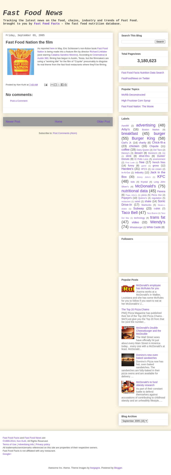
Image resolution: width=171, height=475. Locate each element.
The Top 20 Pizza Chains (135, 309)
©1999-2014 (9, 441)
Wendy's (157, 222)
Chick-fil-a (158, 142)
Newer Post (13, 121)
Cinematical (99, 54)
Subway (138, 208)
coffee (125, 149)
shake (148, 201)
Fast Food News (33, 13)
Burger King (143, 138)
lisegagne (95, 467)
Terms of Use (9, 444)
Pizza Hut (156, 195)
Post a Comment (18, 100)
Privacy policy (43, 444)
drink (128, 156)
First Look (130, 162)
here (52, 48)
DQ (163, 153)
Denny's (125, 153)
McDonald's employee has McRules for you (148, 287)
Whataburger (136, 227)
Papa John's (131, 195)
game (143, 166)
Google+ (7, 454)
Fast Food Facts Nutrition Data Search (142, 72)
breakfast (129, 133)
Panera (161, 191)
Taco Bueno (152, 213)
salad (137, 201)
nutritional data (134, 191)
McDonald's (145, 186)
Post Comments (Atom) (65, 133)
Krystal (144, 182)
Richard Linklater (98, 51)
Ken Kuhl (21, 441)
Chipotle (154, 146)
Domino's (152, 153)
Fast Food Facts (47, 23)
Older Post (103, 121)
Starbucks (146, 205)
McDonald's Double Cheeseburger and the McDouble (148, 330)
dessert (138, 153)
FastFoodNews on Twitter (135, 78)
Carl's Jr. (126, 142)
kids (133, 182)
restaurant (125, 201)
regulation (157, 198)
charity (142, 142)
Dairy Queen (143, 150)
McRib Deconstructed (133, 94)
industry (139, 172)
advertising (145, 125)
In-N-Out (125, 172)
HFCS (144, 169)
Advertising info (26, 444)
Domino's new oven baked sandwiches (147, 356)
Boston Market (150, 129)
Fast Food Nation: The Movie (137, 106)
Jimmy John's (144, 177)
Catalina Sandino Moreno (64, 54)
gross (156, 165)
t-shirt (157, 208)
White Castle (154, 227)
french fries (158, 162)
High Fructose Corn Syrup (135, 100)
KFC (161, 176)
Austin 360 (42, 58)
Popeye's (126, 197)
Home (58, 121)
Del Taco (157, 150)
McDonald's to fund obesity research (146, 384)
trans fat (157, 217)
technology (139, 218)
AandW (125, 126)
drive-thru (144, 156)
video (135, 222)
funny (131, 165)
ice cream (157, 169)
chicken (134, 146)
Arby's (125, 129)
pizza (144, 195)
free (141, 162)
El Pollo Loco (141, 159)
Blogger (118, 467)
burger (159, 133)
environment (159, 159)
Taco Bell (129, 212)
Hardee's (127, 169)
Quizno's (142, 198)
